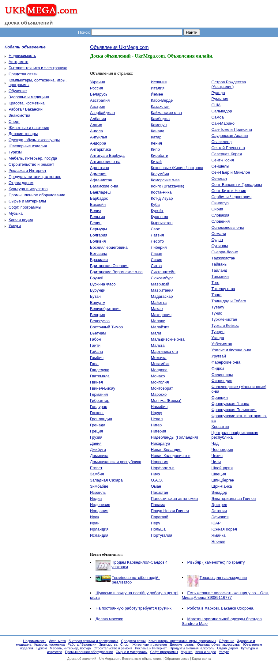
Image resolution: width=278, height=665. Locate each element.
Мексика (159, 357)
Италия (157, 88)
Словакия (220, 215)
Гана (94, 363)
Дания (96, 443)
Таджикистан (223, 258)
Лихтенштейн (163, 272)
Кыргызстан (162, 223)
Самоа (218, 117)
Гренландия (101, 419)
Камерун (159, 125)
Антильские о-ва (105, 161)
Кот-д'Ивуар (162, 198)
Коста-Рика (161, 192)
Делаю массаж (109, 619)
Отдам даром (21, 182)
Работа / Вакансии (26, 109)
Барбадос (99, 198)
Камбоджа (160, 118)
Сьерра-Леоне (225, 252)
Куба (155, 204)
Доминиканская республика (115, 461)
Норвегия (159, 461)
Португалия (161, 535)
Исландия (99, 535)
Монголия (160, 382)
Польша (158, 529)
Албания (98, 118)
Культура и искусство (28, 189)
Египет (96, 468)
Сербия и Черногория (232, 197)
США (216, 105)
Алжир (96, 125)
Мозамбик (160, 363)
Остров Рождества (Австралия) (229, 84)
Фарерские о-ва (226, 362)
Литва (156, 265)
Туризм (15, 152)
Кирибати (159, 155)
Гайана (96, 351)
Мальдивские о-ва (168, 339)
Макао (157, 308)
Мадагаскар (162, 296)
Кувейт (157, 210)
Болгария (98, 235)
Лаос (155, 229)
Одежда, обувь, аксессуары (34, 140)
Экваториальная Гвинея (234, 498)
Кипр (155, 149)
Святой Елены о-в (228, 147)
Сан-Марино (223, 123)
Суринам (220, 246)
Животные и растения (29, 127)
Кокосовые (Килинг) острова (177, 167)
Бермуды (98, 229)
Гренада (97, 425)
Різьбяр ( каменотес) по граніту (216, 562)
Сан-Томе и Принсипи (232, 129)
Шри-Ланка (222, 486)
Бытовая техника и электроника (38, 68)
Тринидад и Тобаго (229, 301)
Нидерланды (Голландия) (174, 437)
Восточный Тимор (106, 327)
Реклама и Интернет (27, 170)
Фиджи (218, 368)
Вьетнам (98, 333)
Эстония (219, 510)
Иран (95, 523)
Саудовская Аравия (230, 135)
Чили (216, 461)
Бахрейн (98, 204)
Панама (158, 504)
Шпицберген (223, 480)
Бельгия (97, 216)
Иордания (99, 510)
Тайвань (219, 264)
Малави (158, 321)
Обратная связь (176, 658)
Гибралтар (99, 400)
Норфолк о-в (163, 468)
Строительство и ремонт (31, 164)
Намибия (159, 406)
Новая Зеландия (166, 449)
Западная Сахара (106, 480)
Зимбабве (99, 486)
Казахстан (160, 106)
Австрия (97, 106)
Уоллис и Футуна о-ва (231, 350)
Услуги (15, 225)
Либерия (159, 247)
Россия (96, 88)
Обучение (18, 91)
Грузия (96, 437)
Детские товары (23, 133)
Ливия (156, 259)
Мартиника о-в (164, 351)
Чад (215, 443)
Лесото (157, 241)
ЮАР (216, 523)
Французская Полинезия (234, 409)
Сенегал (219, 178)
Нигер (156, 425)
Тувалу (218, 307)
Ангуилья (98, 137)
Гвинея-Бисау (102, 388)
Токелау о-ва (223, 288)
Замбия (97, 474)
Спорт (14, 121)
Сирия (217, 209)
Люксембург (162, 278)
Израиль (98, 492)
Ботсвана (98, 253)
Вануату (97, 302)
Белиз (95, 210)
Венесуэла (100, 321)
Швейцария (222, 468)
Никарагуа (160, 443)
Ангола (96, 131)
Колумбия (160, 174)
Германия (99, 394)
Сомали (219, 233)
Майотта (159, 302)
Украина (97, 82)
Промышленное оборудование (37, 195)
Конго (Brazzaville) (167, 186)
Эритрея (219, 504)
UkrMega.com (109, 658)
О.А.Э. (157, 480)
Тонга (217, 295)
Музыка (16, 213)
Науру (156, 412)
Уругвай (219, 356)
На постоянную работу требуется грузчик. (134, 608)
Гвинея (96, 382)
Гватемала (100, 376)
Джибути (98, 449)
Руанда (218, 92)
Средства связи (23, 74)
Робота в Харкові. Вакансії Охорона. (220, 608)
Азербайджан (102, 112)
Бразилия (99, 259)
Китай (156, 161)
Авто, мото (18, 61)
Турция (218, 331)
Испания (159, 82)
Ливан (156, 253)
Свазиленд (222, 141)
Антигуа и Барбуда (107, 155)
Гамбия (96, 357)
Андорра (98, 143)
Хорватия (220, 426)
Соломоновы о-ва (228, 227)
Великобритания (105, 308)
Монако (158, 376)
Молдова (159, 370)
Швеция (219, 474)
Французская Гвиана (231, 403)
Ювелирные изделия (28, 146)
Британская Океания (109, 265)
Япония (218, 541)
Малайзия (160, 327)
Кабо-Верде (162, 100)
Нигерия (158, 431)
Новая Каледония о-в (170, 455)
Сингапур (220, 203)
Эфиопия (220, 517)
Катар (156, 137)
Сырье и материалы (27, 201)
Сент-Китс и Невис (229, 190)
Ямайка (219, 535)
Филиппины (222, 374)
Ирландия (99, 529)
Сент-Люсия (223, 160)
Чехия (217, 455)
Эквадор (219, 492)
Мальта (158, 345)
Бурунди (97, 290)
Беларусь (98, 94)
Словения (221, 221)
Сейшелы (220, 166)
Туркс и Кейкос (225, 325)
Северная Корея (227, 154)
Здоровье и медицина (29, 97)
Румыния (220, 98)
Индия (96, 498)
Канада (157, 131)
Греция (96, 431)
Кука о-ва (159, 216)
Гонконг (97, 412)
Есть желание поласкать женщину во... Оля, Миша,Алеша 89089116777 (225, 595)
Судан (217, 239)
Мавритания (162, 290)
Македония (161, 314)
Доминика (99, 455)
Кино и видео (21, 219)
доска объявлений (29, 23)
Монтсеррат (162, 388)
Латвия (157, 235)
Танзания (220, 276)
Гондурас (98, 406)
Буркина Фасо (103, 284)
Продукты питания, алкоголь (35, 176)
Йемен (157, 94)
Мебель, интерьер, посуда (33, 158)
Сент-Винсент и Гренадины (237, 184)
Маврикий (160, 284)
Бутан (95, 296)
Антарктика (100, 149)
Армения (98, 174)
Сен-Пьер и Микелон (231, 172)
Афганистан (101, 180)
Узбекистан (222, 344)
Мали (156, 333)
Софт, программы (25, 207)
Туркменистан (224, 319)
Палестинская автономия (174, 498)
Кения (156, 143)
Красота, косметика (27, 103)
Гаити (95, 345)
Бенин (95, 223)
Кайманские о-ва (166, 112)
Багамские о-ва (104, 186)
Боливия (98, 241)
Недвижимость (22, 55)
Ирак (94, 517)
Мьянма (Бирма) (166, 400)
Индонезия (100, 504)
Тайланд (219, 270)
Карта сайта (201, 658)
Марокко (159, 394)
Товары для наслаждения (223, 577)
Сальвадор (222, 111)
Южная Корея (224, 529)
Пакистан (159, 492)
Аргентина (99, 167)
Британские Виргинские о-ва (116, 272)
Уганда (218, 337)
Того (216, 282)
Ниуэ (155, 474)
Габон (95, 339)
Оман (156, 486)
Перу (155, 523)
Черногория (222, 449)
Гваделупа (99, 370)
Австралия (100, 100)
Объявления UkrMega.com (119, 47)
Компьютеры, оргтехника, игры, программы (182, 641)
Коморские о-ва (165, 180)
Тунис (217, 313)
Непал (157, 419)
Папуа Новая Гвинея (170, 510)
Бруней (96, 278)
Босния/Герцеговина (109, 247)
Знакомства (19, 115)
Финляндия (222, 380)
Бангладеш (100, 192)
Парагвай (159, 517)
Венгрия (97, 314)
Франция (220, 397)
